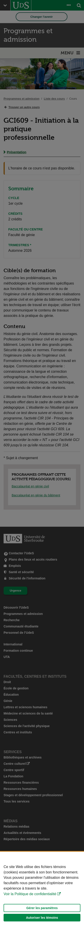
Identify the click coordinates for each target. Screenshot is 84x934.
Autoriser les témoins (42, 917)
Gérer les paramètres (42, 908)
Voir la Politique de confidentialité (30, 894)
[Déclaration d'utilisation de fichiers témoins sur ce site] (42, 893)
